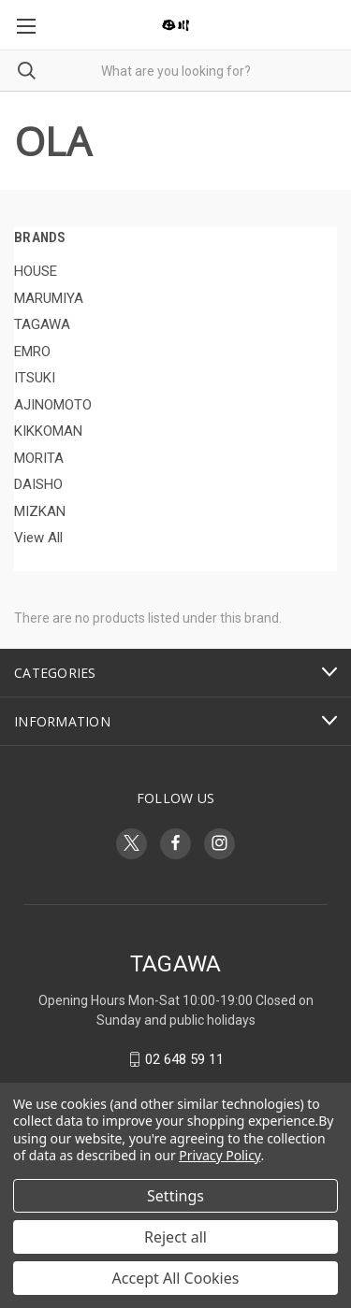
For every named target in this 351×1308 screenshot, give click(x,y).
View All (38, 537)
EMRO (32, 351)
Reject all (175, 1237)
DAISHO (38, 484)
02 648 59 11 (184, 1059)
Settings (175, 1196)
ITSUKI (34, 377)
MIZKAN (40, 511)
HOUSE (35, 271)
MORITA (39, 458)
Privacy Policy (219, 1155)
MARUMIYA (48, 298)
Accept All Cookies (176, 1278)
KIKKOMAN (48, 431)
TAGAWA (42, 324)
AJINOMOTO (53, 404)
